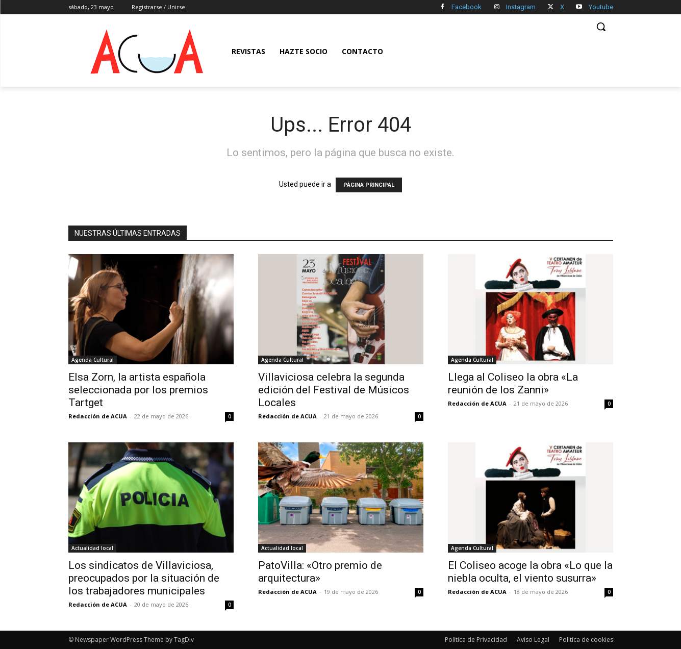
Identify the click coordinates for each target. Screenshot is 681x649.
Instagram (521, 7)
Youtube (601, 7)
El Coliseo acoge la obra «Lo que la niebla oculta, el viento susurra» (530, 571)
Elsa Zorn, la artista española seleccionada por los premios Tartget (138, 390)
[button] (601, 26)
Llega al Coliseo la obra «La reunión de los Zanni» (513, 383)
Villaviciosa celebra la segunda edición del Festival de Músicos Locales (333, 390)
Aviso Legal (533, 639)
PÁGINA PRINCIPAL (368, 185)
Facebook (466, 7)
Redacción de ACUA (97, 416)
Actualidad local (92, 548)
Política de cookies (586, 639)
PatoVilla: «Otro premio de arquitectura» (320, 571)
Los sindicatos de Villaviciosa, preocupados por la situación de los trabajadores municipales (143, 578)
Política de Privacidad (476, 639)
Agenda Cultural (92, 359)
